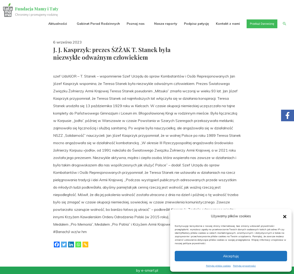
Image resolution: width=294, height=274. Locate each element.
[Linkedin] (71, 244)
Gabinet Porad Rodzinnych (94, 24)
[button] (284, 216)
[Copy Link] (85, 244)
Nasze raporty (161, 24)
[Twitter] (64, 244)
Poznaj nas (132, 24)
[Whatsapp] (78, 244)
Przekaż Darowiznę (259, 23)
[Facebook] (57, 244)
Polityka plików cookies (218, 265)
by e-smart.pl (147, 270)
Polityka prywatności (244, 265)
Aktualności (53, 24)
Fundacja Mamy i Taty (37, 9)
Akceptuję (231, 256)
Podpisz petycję (192, 24)
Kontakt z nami (224, 24)
